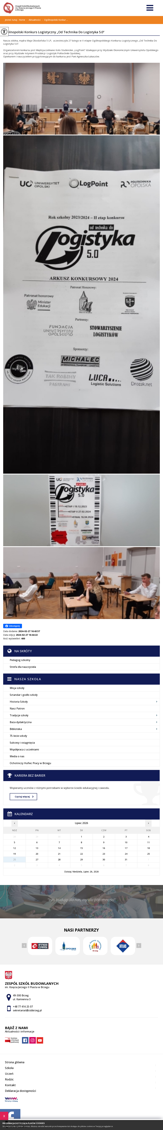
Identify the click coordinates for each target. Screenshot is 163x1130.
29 (81, 859)
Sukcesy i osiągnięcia (22, 742)
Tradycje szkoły (19, 715)
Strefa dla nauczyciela (23, 667)
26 (14, 859)
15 (81, 848)
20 (37, 853)
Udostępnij (12, 626)
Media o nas (17, 756)
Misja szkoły (17, 688)
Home (22, 20)
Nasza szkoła (27, 679)
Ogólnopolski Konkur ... (54, 20)
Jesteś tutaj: (12, 20)
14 (59, 848)
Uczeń (9, 1073)
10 (126, 842)
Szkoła (9, 1068)
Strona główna (14, 1062)
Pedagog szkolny (20, 660)
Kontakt (10, 1085)
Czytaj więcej (24, 796)
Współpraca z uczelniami (24, 749)
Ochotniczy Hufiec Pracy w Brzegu (30, 763)
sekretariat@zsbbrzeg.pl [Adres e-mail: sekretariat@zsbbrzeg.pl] (27, 1010)
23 (104, 853)
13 (37, 848)
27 (37, 859)
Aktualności (33, 20)
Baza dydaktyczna (21, 722)
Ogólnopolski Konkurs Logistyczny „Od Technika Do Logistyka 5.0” (53, 32)
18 (148, 848)
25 (148, 853)
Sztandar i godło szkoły (24, 695)
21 (59, 853)
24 (126, 853)
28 (59, 859)
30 (104, 859)
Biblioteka (16, 729)
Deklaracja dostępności (20, 1091)
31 (126, 859)
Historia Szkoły (19, 701)
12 (14, 848)
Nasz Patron (17, 708)
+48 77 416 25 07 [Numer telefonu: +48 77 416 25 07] (23, 1006)
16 (104, 848)
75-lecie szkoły (18, 736)
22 (81, 853)
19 (14, 853)
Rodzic (9, 1079)
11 (148, 842)
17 (126, 848)
